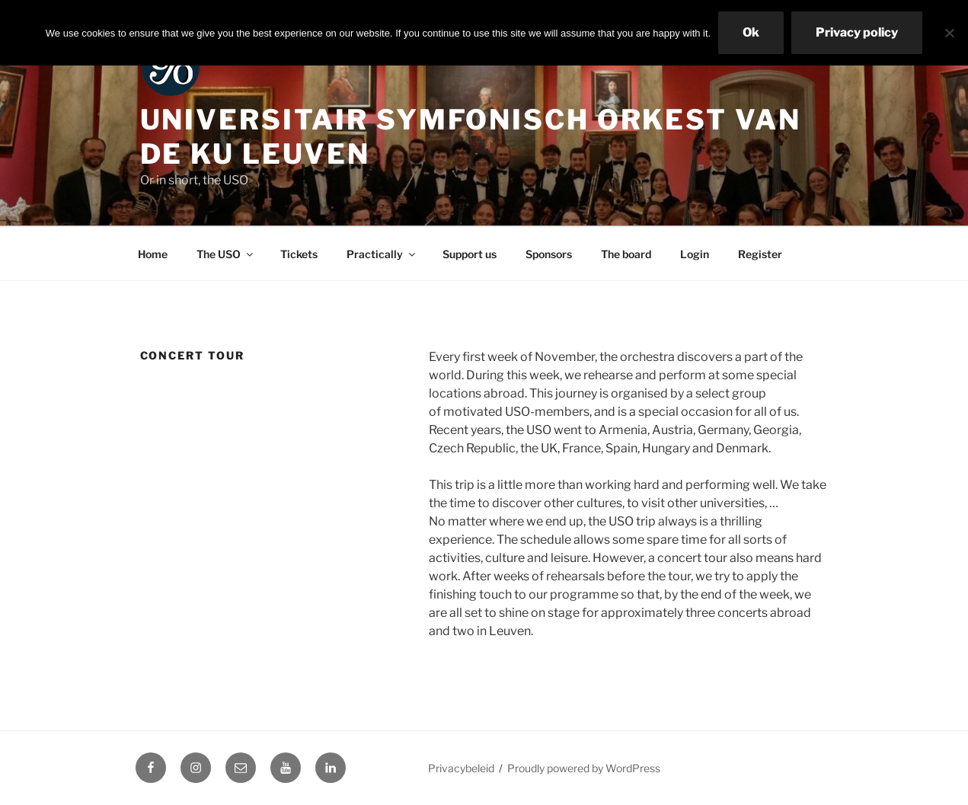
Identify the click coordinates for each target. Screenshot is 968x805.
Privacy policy (857, 32)
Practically (382, 254)
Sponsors (549, 254)
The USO (225, 254)
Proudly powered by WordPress (583, 768)
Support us (469, 254)
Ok (751, 32)
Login (694, 254)
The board (626, 254)
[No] (949, 32)
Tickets (299, 254)
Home (153, 254)
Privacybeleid (461, 768)
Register (760, 254)
